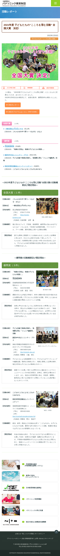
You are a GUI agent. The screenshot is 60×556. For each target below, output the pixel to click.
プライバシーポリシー (14, 538)
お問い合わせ (39, 538)
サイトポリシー (40, 534)
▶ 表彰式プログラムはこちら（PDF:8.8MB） (22, 112)
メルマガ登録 (29, 534)
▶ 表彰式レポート (12, 105)
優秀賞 (6, 141)
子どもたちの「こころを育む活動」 (44, 39)
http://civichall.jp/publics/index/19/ (24, 416)
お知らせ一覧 (19, 534)
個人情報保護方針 (28, 538)
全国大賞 (6, 123)
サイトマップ (49, 538)
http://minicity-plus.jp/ (27, 352)
